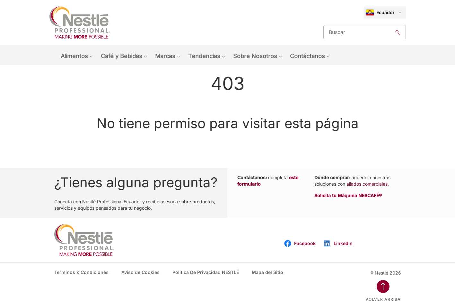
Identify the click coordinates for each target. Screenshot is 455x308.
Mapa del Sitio (267, 272)
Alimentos (74, 56)
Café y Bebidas (121, 56)
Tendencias (204, 56)
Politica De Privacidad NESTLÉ (205, 272)
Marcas (165, 56)
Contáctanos (307, 56)
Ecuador (380, 12)
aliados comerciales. (367, 184)
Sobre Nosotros (255, 56)
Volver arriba (383, 299)
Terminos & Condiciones (81, 272)
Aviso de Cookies (140, 272)
